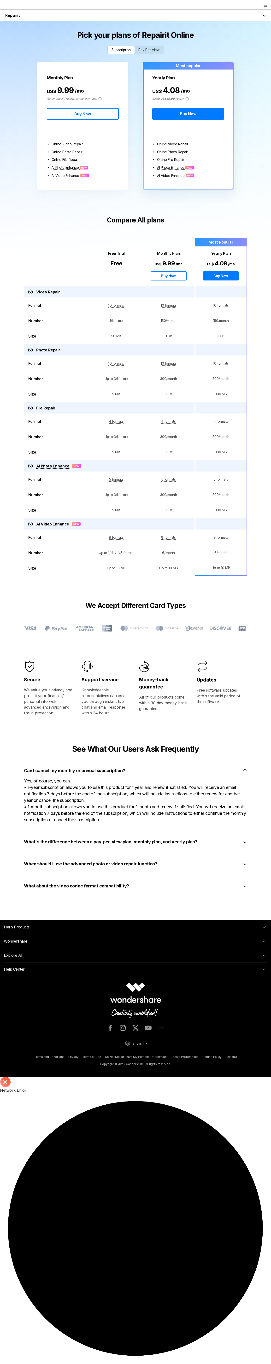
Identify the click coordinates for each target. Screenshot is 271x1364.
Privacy (73, 1057)
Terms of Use (91, 1057)
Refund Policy (212, 1057)
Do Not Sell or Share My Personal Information (136, 1057)
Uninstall (231, 1057)
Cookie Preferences (185, 1057)
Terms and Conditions (49, 1057)
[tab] (135, 770)
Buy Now (82, 113)
